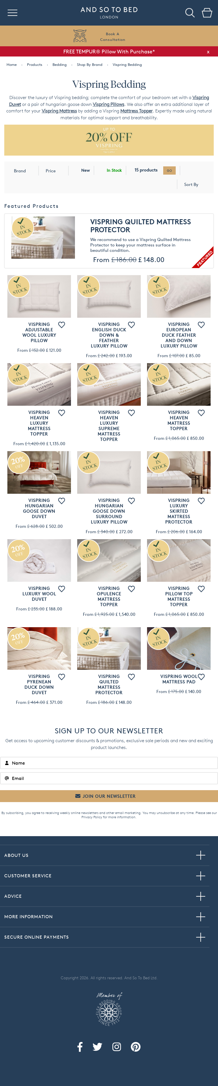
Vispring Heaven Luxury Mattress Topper (39, 423)
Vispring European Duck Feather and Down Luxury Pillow (179, 335)
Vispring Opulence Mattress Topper (109, 596)
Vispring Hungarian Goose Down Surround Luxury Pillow (109, 511)
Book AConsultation (112, 37)
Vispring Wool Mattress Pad (179, 679)
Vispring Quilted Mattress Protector (140, 226)
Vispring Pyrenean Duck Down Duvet (39, 684)
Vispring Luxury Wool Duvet (39, 594)
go (169, 170)
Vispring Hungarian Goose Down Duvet (39, 508)
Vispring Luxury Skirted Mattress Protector (178, 511)
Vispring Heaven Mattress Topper (178, 420)
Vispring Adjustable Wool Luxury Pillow (39, 332)
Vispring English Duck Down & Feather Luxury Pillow (109, 335)
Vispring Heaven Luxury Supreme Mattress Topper (109, 426)
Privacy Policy (91, 817)
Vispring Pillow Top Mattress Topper (179, 596)
